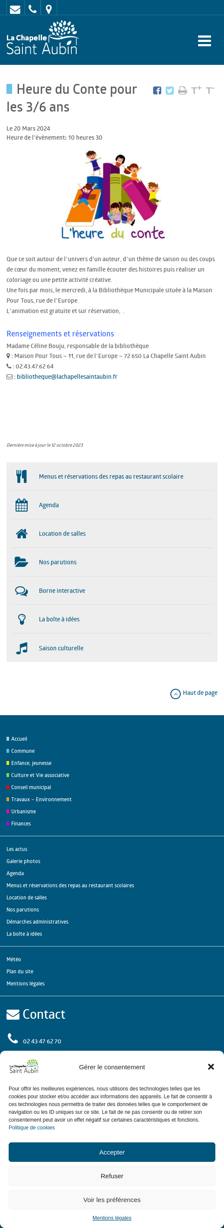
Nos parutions (22, 909)
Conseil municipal (31, 787)
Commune (23, 751)
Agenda (15, 873)
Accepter (112, 1152)
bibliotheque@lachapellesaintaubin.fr (68, 376)
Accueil (19, 738)
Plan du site (19, 971)
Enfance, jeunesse (31, 763)
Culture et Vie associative (40, 775)
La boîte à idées (24, 933)
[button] (211, 1066)
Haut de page (194, 692)
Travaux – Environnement (41, 799)
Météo (13, 959)
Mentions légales (112, 1218)
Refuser (112, 1176)
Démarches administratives (37, 921)
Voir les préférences (112, 1199)
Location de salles (26, 897)
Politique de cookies (32, 1128)
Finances (21, 823)
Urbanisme (23, 811)
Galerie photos (23, 861)
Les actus (16, 849)
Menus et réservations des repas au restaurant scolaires (70, 885)
